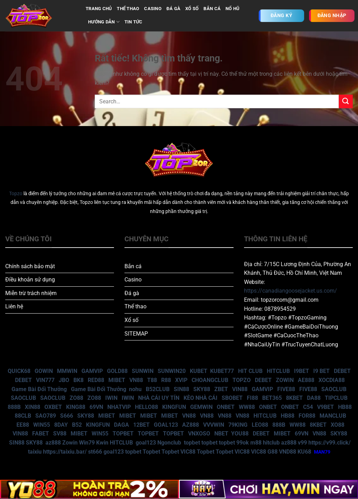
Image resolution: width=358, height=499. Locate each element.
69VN (96, 407)
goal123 (146, 442)
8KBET (294, 398)
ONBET (226, 407)
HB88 (345, 407)
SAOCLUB (333, 389)
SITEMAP (136, 333)
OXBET (53, 407)
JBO (64, 380)
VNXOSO (199, 433)
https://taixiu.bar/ (65, 451)
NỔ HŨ (232, 8)
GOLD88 (117, 371)
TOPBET (123, 433)
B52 (77, 424)
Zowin (70, 442)
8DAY (61, 424)
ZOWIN (285, 380)
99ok (242, 442)
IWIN (111, 398)
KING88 (75, 407)
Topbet (151, 451)
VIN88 (240, 389)
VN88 (136, 380)
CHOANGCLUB (210, 380)
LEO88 (260, 424)
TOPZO (241, 380)
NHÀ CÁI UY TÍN (158, 398)
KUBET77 (222, 371)
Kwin (102, 442)
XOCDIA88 (331, 380)
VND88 (287, 451)
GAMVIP (92, 371)
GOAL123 (166, 424)
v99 (302, 442)
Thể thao (135, 306)
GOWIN (44, 371)
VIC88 (187, 451)
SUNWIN (142, 371)
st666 (95, 451)
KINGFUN (174, 407)
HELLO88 (146, 407)
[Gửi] (346, 101)
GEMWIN (201, 407)
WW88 (247, 407)
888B (14, 407)
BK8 (78, 380)
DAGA (121, 424)
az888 (53, 442)
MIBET (116, 380)
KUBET (198, 371)
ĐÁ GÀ (173, 8)
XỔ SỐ (192, 8)
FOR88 (307, 415)
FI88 (252, 398)
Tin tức (133, 21)
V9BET (325, 407)
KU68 (304, 451)
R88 (166, 380)
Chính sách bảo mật (30, 266)
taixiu (35, 451)
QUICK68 (19, 371)
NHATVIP (119, 407)
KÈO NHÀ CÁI (199, 398)
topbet (192, 442)
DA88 (314, 398)
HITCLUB (278, 371)
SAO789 (45, 415)
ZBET (221, 389)
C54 (308, 407)
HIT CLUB (250, 371)
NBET (221, 433)
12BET (141, 424)
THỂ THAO (128, 8)
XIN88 (32, 407)
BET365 (272, 398)
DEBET (342, 371)
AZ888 (190, 424)
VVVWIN (213, 424)
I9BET (301, 371)
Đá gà (131, 293)
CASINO (153, 8)
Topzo (15, 194)
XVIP (181, 380)
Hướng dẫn (104, 22)
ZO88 (76, 398)
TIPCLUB (336, 398)
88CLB (23, 415)
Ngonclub (169, 442)
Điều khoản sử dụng (30, 279)
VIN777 (45, 380)
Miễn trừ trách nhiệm (31, 293)
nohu (135, 389)
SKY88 (201, 389)
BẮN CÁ (212, 8)
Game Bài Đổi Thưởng (39, 389)
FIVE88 (286, 389)
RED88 (96, 380)
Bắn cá (133, 266)
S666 (66, 415)
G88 (272, 451)
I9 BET (321, 371)
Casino (133, 279)
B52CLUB (158, 389)
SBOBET (232, 398)
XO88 (337, 424)
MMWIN (67, 371)
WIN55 (41, 424)
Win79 (87, 442)
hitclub (271, 442)
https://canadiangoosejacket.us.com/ (290, 290)
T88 (152, 380)
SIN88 (181, 389)
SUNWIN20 (172, 371)
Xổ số (131, 320)
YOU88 (240, 433)
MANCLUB (333, 415)
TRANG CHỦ (99, 8)
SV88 (59, 433)
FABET (40, 433)
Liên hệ (14, 306)
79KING (238, 424)
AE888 (306, 380)
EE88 (22, 424)
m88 (256, 442)
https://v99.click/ (329, 442)
